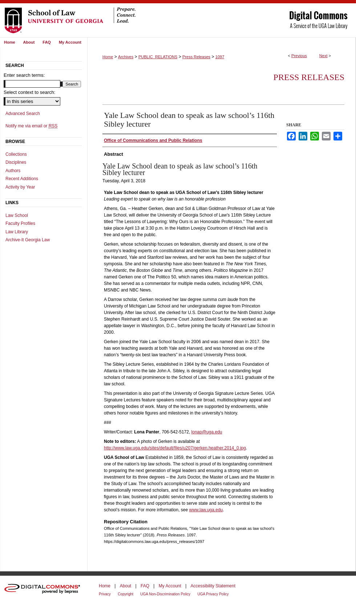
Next (323, 55)
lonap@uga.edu (206, 432)
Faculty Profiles (20, 223)
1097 (219, 57)
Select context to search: (29, 92)
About (125, 585)
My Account (170, 585)
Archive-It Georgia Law (27, 239)
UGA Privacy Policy (212, 594)
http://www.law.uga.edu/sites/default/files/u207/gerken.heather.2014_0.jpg (175, 448)
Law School (16, 215)
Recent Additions (21, 178)
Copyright (125, 594)
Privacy (105, 594)
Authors (12, 170)
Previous (299, 55)
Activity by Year (20, 187)
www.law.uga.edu (206, 509)
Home (107, 57)
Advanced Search (22, 113)
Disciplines (15, 162)
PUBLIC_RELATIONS (157, 57)
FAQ (145, 585)
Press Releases (196, 57)
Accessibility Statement (213, 585)
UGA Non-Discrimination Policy (165, 594)
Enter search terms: (24, 75)
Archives (125, 57)
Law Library (16, 231)
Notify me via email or (31, 125)
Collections (16, 154)
